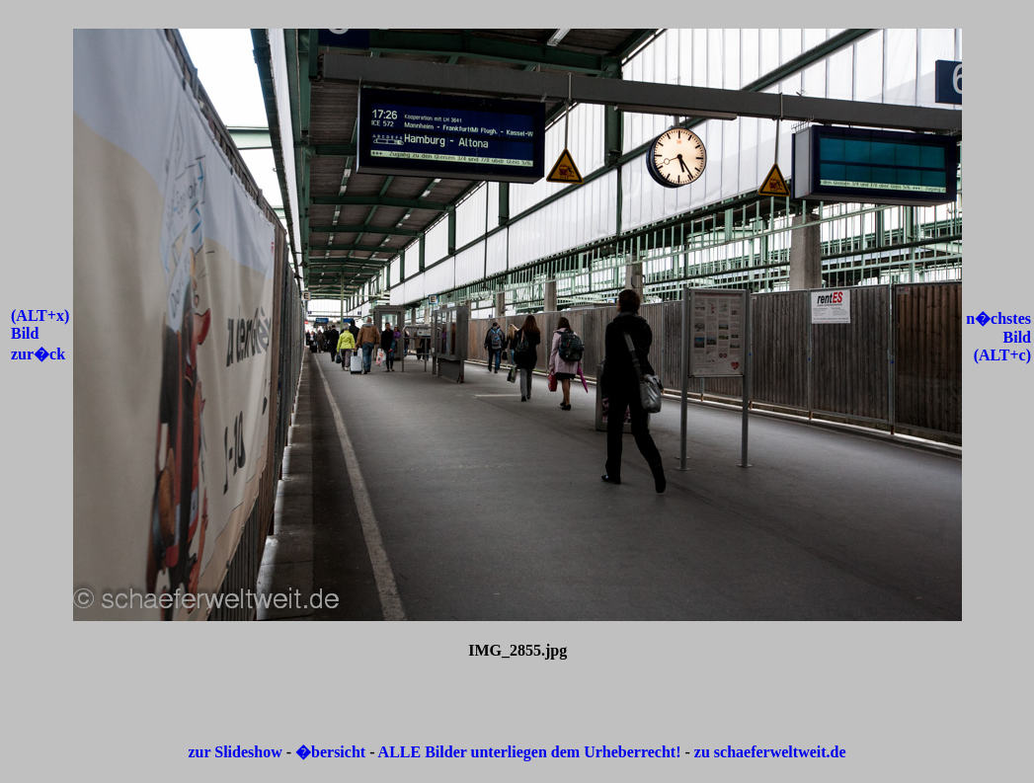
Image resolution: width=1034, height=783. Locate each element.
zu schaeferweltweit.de (770, 752)
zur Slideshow (234, 752)
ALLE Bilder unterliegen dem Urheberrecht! (529, 752)
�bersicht (332, 752)
